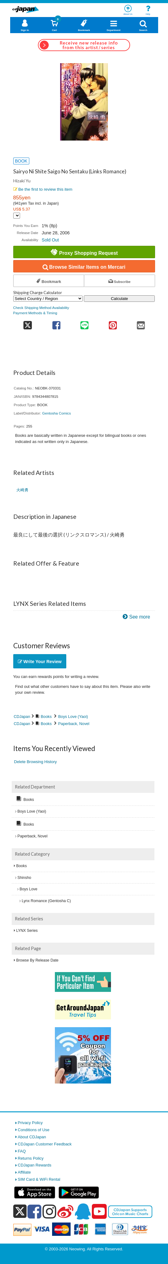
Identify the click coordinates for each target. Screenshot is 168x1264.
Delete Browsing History (35, 761)
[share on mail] (141, 323)
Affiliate (24, 1172)
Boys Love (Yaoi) (73, 716)
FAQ (22, 1151)
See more (139, 616)
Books (46, 716)
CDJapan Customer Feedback (45, 1144)
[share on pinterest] (113, 323)
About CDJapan (32, 1137)
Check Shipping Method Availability (41, 308)
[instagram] (49, 1211)
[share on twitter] (28, 323)
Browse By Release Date (37, 960)
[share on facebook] (56, 323)
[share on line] (85, 323)
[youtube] (99, 1211)
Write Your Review (40, 661)
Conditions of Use (34, 1129)
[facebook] (34, 1211)
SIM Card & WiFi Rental (39, 1179)
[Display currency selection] (16, 216)
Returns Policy (31, 1158)
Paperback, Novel (73, 723)
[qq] (83, 1211)
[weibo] (65, 1211)
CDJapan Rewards (34, 1165)
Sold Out (50, 239)
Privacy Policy (30, 1122)
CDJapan (22, 716)
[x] (20, 1211)
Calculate (119, 298)
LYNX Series (27, 930)
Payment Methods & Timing (35, 313)
